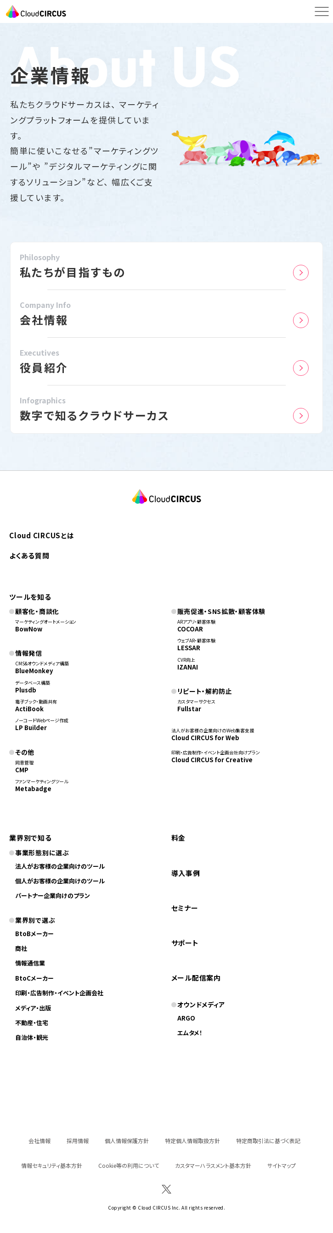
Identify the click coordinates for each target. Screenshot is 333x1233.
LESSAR (188, 647)
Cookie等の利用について (128, 1165)
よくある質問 (29, 555)
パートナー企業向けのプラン (52, 895)
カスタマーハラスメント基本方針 (213, 1165)
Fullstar (189, 708)
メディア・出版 (33, 1008)
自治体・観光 (31, 1037)
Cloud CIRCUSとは (41, 535)
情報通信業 (30, 963)
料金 (178, 837)
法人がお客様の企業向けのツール (60, 866)
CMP (21, 769)
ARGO (186, 1018)
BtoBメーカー (34, 933)
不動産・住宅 (31, 1022)
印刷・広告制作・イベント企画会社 (59, 992)
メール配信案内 (196, 977)
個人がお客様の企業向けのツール (60, 880)
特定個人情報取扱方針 (192, 1140)
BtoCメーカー (34, 978)
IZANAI (187, 667)
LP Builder (31, 727)
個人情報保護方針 (127, 1140)
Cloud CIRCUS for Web (205, 737)
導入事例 (185, 873)
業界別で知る (30, 837)
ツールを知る (30, 597)
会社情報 (39, 1140)
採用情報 (78, 1140)
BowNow (28, 629)
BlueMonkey (34, 670)
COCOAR (190, 629)
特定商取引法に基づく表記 (268, 1140)
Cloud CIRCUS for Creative (212, 759)
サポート (185, 943)
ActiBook (29, 708)
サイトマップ (281, 1165)
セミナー (184, 908)
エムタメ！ (190, 1032)
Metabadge (33, 788)
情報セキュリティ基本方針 (51, 1165)
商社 (21, 948)
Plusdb (25, 690)
